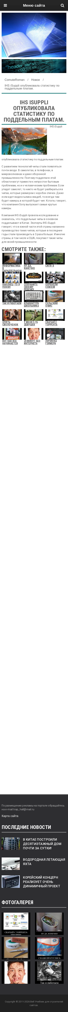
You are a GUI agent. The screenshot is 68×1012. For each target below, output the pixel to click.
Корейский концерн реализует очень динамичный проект (41, 882)
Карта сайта (10, 816)
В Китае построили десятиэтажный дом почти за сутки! (42, 844)
